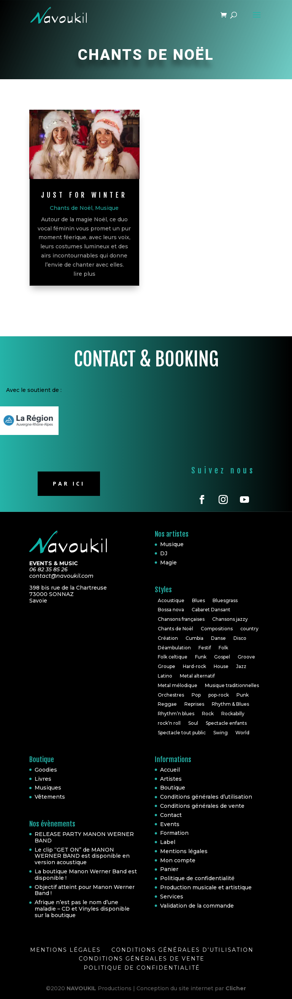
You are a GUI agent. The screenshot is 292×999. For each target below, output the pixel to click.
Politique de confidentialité (197, 878)
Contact (171, 815)
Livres (43, 778)
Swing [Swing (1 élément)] (220, 732)
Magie (168, 562)
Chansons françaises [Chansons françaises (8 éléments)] (181, 619)
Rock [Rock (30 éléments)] (208, 713)
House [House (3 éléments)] (221, 666)
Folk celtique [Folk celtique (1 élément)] (172, 657)
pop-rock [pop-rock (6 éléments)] (218, 695)
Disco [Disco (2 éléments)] (239, 638)
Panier (169, 869)
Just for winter (84, 195)
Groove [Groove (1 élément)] (246, 657)
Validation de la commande (197, 905)
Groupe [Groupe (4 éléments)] (166, 666)
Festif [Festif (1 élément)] (204, 648)
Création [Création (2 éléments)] (168, 638)
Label (167, 842)
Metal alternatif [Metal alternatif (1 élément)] (197, 676)
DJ (163, 553)
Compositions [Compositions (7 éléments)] (217, 628)
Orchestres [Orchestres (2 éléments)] (171, 695)
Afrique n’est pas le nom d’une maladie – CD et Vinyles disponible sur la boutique (82, 909)
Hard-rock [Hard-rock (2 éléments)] (194, 666)
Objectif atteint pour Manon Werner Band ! (85, 890)
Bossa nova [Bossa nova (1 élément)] (171, 609)
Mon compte (177, 860)
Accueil (170, 769)
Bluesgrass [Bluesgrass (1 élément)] (225, 600)
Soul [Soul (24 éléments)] (193, 723)
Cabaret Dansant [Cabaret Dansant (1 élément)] (211, 609)
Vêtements (50, 796)
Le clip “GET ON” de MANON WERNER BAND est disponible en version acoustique (82, 856)
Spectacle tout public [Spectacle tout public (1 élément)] (182, 732)
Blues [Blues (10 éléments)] (198, 600)
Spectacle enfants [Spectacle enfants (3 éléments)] (226, 723)
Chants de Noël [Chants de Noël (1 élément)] (175, 628)
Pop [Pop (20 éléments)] (196, 695)
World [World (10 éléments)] (242, 732)
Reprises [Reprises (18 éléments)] (194, 704)
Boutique (172, 787)
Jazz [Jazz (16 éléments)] (241, 666)
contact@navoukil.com (61, 575)
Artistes (171, 778)
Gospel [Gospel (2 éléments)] (222, 657)
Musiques (48, 787)
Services (171, 896)
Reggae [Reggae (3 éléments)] (167, 704)
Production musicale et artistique (206, 887)
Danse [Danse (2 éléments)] (218, 638)
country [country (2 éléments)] (249, 628)
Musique (107, 208)
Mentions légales (184, 851)
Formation (174, 833)
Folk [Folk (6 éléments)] (223, 648)
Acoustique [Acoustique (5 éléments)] (171, 600)
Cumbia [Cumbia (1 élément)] (194, 638)
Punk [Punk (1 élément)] (242, 695)
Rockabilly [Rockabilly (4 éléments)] (232, 713)
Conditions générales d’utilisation (206, 796)
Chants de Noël (71, 208)
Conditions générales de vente (202, 805)
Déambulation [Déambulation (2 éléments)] (174, 648)
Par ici (69, 483)
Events (169, 824)
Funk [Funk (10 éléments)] (200, 657)
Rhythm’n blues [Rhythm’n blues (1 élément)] (176, 713)
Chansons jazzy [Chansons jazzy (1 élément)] (230, 619)
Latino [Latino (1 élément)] (165, 676)
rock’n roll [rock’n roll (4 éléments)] (169, 723)
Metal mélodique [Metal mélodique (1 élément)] (177, 685)
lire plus (84, 273)
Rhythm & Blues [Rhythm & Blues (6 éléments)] (230, 704)
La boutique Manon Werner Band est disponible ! (86, 874)
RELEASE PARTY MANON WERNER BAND (84, 837)
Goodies (46, 769)
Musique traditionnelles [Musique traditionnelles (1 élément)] (232, 685)
